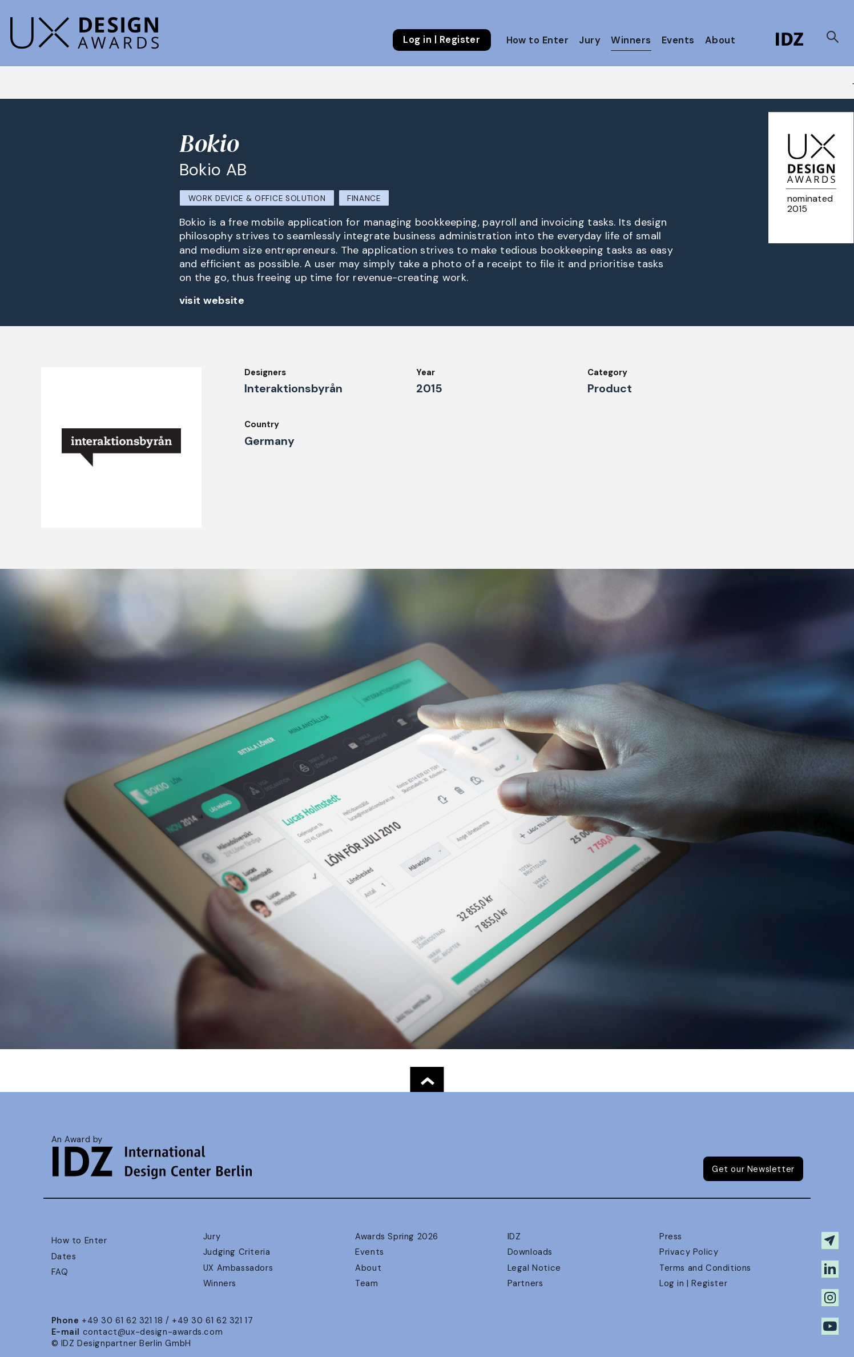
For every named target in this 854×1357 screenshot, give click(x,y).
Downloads (530, 1252)
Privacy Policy (688, 1252)
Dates (63, 1256)
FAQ (60, 1272)
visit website (212, 300)
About (720, 40)
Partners (525, 1283)
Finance (364, 198)
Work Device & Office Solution (257, 198)
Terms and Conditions (705, 1268)
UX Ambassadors (238, 1268)
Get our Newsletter (753, 1169)
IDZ (514, 1236)
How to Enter (537, 40)
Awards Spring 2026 (396, 1236)
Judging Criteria (236, 1252)
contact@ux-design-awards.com (153, 1332)
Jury (590, 40)
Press (670, 1236)
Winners (631, 40)
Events (678, 40)
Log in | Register (441, 40)
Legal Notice (534, 1268)
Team (366, 1283)
